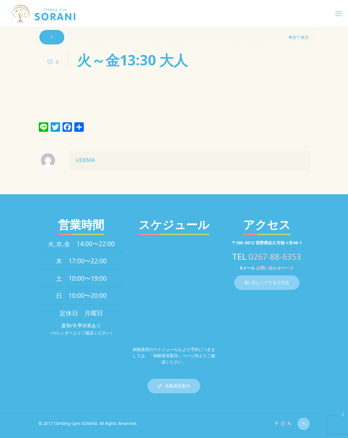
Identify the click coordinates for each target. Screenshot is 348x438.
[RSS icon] (289, 423)
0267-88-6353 (274, 256)
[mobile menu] (338, 13)
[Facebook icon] (277, 423)
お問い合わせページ (275, 268)
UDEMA (85, 159)
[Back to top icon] (303, 424)
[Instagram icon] (283, 423)
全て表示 (298, 37)
